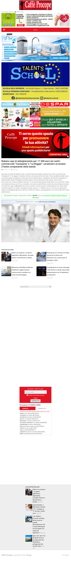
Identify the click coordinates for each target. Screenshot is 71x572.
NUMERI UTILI (42, 420)
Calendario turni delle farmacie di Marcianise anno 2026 (34, 423)
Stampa (15, 169)
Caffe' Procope (6, 567)
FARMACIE (25, 420)
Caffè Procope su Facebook (46, 201)
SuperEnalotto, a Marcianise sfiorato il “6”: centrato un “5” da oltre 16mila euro (39, 521)
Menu (35, 30)
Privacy (29, 567)
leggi (35, 410)
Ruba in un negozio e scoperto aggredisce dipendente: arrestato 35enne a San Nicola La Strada (23, 267)
